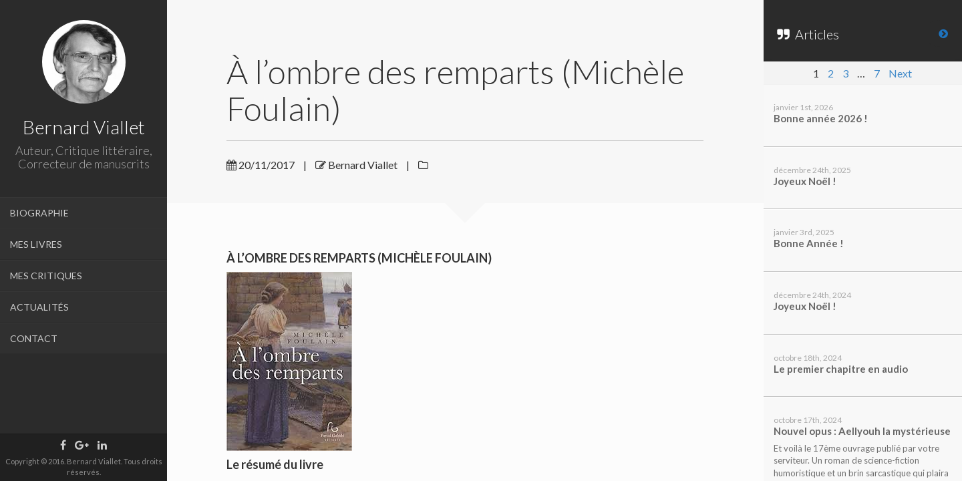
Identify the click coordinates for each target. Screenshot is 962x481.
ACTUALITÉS (39, 307)
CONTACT (33, 338)
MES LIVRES (36, 244)
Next (900, 73)
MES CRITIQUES (46, 275)
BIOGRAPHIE (39, 212)
